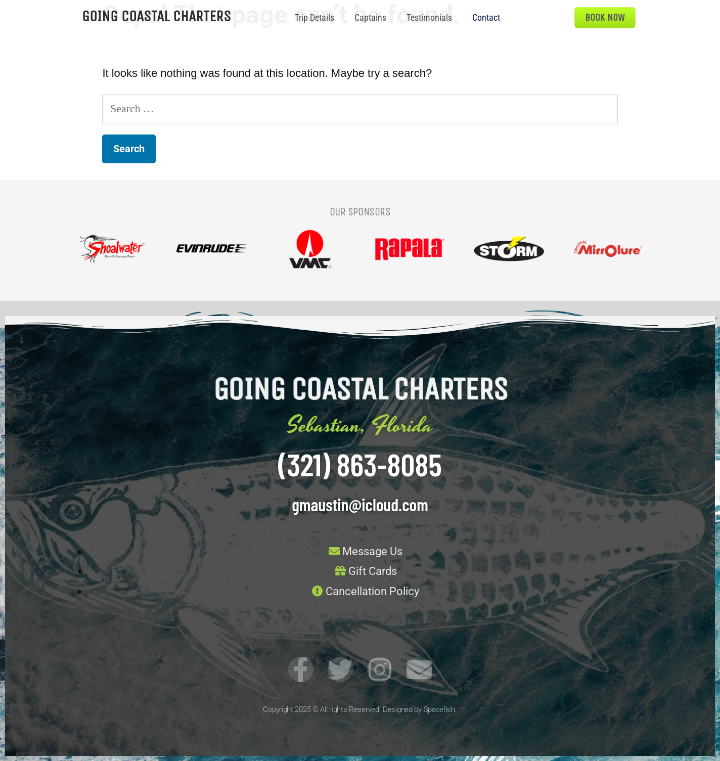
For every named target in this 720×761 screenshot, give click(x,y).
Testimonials (429, 17)
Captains (370, 17)
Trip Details (314, 17)
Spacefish (439, 709)
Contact (486, 17)
